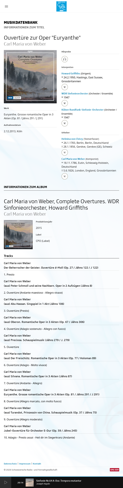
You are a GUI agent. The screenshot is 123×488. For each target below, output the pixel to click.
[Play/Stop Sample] (65, 59)
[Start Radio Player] (5, 482)
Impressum (25, 464)
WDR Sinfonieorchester (75, 93)
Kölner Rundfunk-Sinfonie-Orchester (83, 109)
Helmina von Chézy (72, 138)
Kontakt (37, 464)
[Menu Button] (6, 6)
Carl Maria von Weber (73, 158)
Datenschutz (10, 464)
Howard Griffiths (71, 73)
